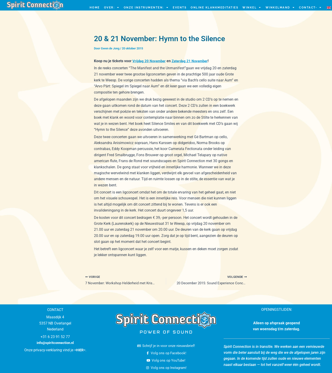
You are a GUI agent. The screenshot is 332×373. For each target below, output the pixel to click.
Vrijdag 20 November (149, 61)
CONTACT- (310, 8)
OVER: (112, 8)
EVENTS (180, 7)
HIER (80, 349)
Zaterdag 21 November (192, 61)
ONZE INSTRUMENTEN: (146, 8)
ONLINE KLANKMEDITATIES (214, 7)
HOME (95, 7)
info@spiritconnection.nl (55, 341)
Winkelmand (280, 8)
